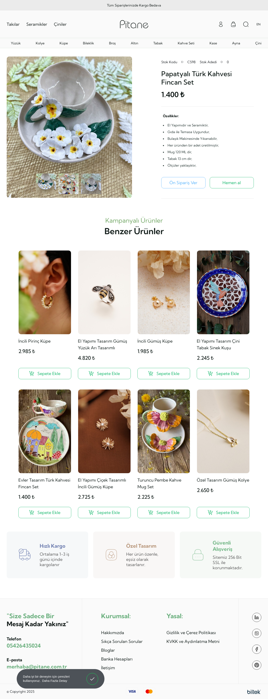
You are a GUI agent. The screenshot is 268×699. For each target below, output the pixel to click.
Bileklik (88, 43)
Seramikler (36, 24)
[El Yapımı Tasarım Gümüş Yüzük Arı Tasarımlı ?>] (104, 373)
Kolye (40, 43)
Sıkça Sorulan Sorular (122, 641)
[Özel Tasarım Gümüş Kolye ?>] (223, 512)
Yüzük (16, 43)
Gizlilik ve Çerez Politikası (191, 632)
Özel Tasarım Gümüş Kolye (223, 480)
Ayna (236, 43)
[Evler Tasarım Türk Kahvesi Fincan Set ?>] (44, 512)
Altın (134, 43)
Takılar (13, 24)
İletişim (108, 667)
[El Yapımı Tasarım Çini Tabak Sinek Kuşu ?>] (223, 373)
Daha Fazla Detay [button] (54, 680)
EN (258, 24)
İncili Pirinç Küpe (34, 341)
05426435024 (24, 645)
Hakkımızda (112, 632)
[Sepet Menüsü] (233, 24)
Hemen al (231, 182)
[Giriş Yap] (221, 24)
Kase (213, 43)
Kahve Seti (186, 43)
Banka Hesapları (117, 659)
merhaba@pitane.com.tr (37, 666)
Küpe (64, 43)
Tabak (158, 43)
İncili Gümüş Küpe (155, 341)
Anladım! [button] (92, 675)
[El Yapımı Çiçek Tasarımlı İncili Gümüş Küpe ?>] (104, 512)
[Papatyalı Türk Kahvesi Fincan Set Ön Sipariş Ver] (183, 182)
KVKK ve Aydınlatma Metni (193, 641)
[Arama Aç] (246, 24)
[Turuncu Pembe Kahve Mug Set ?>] (163, 512)
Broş (112, 43)
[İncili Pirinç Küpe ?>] (44, 373)
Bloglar (108, 650)
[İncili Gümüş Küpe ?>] (163, 373)
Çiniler (60, 24)
